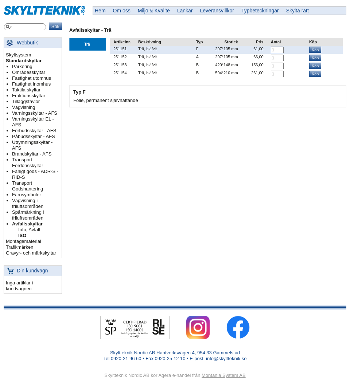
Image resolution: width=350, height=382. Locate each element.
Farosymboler (26, 194)
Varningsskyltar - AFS (34, 113)
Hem (100, 10)
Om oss (122, 10)
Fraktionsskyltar (28, 95)
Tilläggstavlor (26, 101)
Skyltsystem (18, 55)
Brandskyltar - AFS (31, 154)
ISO (22, 235)
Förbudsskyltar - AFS (34, 130)
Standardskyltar (24, 60)
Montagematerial (23, 241)
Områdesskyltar (28, 72)
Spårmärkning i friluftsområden (28, 215)
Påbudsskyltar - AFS (33, 136)
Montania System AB (224, 375)
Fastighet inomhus (31, 84)
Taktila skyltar (26, 89)
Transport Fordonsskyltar (27, 162)
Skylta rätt (297, 10)
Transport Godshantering (27, 186)
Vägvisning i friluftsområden (27, 203)
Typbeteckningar (260, 10)
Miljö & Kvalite (154, 10)
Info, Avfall (29, 229)
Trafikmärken (19, 247)
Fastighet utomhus (31, 78)
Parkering (22, 66)
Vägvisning (23, 107)
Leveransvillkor (217, 10)
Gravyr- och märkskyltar (31, 253)
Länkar (185, 10)
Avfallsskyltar (27, 224)
